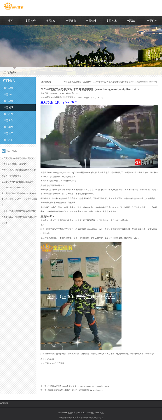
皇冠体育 (77, 82)
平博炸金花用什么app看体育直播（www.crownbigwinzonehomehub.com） (79, 386)
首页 (10, 20)
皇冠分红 (132, 20)
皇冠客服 (92, 417)
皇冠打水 (111, 20)
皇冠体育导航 (65, 417)
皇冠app (50, 20)
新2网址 (99, 417)
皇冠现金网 (83, 417)
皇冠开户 (8, 140)
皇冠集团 (8, 133)
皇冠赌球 (91, 20)
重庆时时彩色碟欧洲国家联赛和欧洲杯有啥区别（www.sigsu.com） (76, 390)
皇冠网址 (44, 172)
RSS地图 (90, 413)
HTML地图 (99, 413)
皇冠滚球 (60, 185)
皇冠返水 (152, 20)
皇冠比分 (30, 20)
